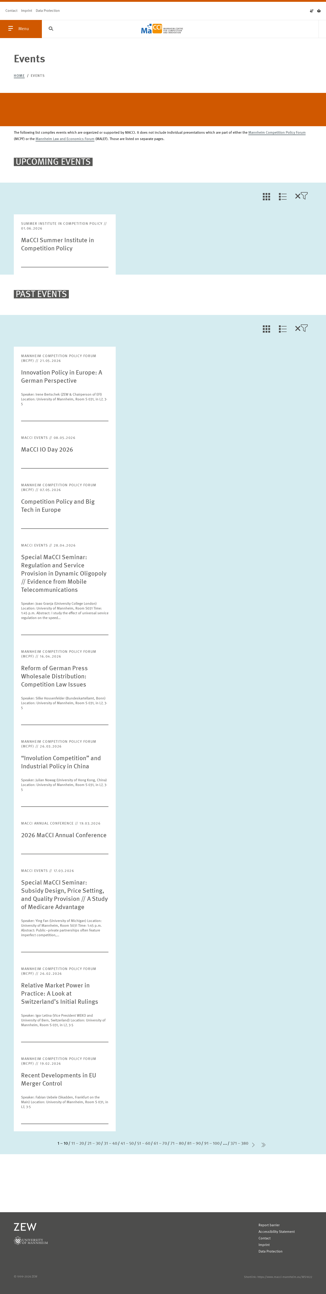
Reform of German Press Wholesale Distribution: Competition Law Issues (54, 676)
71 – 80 (177, 1143)
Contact (11, 11)
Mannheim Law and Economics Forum (65, 139)
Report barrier (269, 1225)
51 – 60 (143, 1143)
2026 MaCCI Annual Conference (64, 835)
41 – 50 (127, 1143)
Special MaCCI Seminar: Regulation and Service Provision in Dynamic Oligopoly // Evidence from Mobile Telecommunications (63, 573)
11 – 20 (77, 1143)
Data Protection (48, 11)
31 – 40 (110, 1143)
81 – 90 (194, 1143)
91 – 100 (212, 1143)
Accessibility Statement (277, 1232)
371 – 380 (239, 1143)
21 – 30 (94, 1143)
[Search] (51, 29)
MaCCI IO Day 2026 (47, 450)
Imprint (26, 11)
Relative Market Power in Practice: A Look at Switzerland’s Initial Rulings (59, 994)
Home (19, 76)
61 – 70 (160, 1143)
